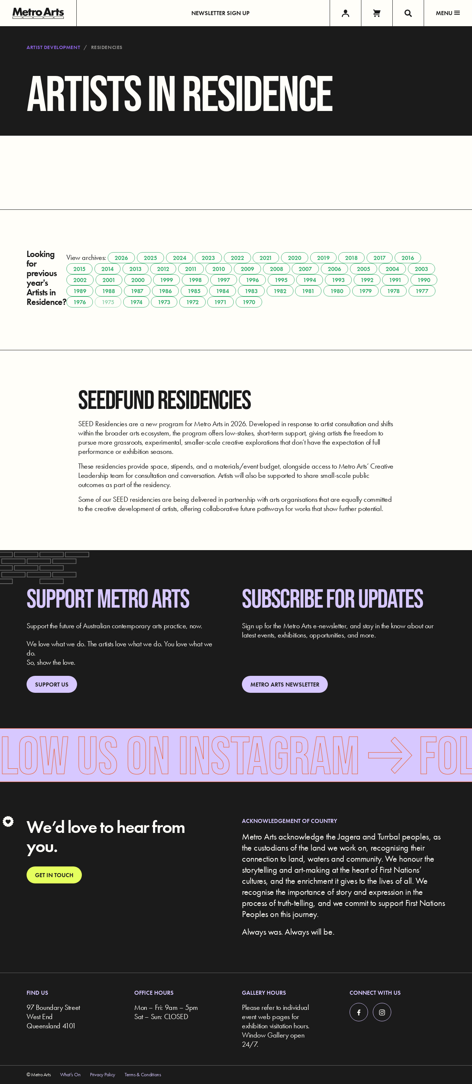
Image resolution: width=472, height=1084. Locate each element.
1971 (220, 302)
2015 (79, 269)
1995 (281, 280)
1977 (422, 291)
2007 (305, 269)
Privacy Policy (102, 1074)
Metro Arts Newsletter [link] (284, 684)
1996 (252, 280)
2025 (150, 258)
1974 (136, 302)
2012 (163, 269)
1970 (249, 302)
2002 (80, 280)
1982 (280, 291)
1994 (309, 280)
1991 (395, 280)
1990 (423, 280)
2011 (191, 269)
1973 (164, 302)
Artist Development (53, 47)
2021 (266, 258)
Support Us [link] (52, 684)
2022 (237, 258)
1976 (79, 302)
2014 (107, 269)
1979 (365, 291)
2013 (135, 269)
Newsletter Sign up (220, 13)
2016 (408, 258)
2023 (208, 258)
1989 (79, 291)
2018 (351, 258)
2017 (380, 258)
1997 (223, 280)
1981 (308, 291)
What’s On (70, 1074)
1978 (393, 291)
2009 (247, 269)
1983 (251, 291)
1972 (192, 302)
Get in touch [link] (54, 875)
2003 (421, 269)
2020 (294, 258)
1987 (137, 291)
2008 (276, 269)
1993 (338, 280)
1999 (166, 280)
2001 (109, 280)
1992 (367, 280)
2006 (334, 269)
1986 (165, 291)
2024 (179, 258)
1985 (194, 291)
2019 (323, 258)
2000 (138, 280)
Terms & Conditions (143, 1074)
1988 (108, 291)
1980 (336, 291)
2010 (218, 269)
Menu (448, 13)
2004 (392, 269)
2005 (363, 269)
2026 (121, 258)
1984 (222, 291)
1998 (195, 280)
